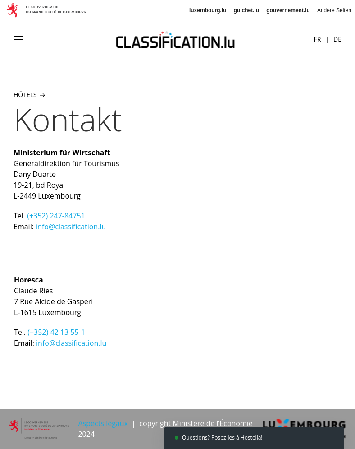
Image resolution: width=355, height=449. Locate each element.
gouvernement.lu (288, 10)
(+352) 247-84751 (56, 216)
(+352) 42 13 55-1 (56, 332)
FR (317, 39)
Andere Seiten (334, 10)
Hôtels (29, 94)
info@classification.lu (71, 226)
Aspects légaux (102, 423)
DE (337, 39)
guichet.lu (246, 10)
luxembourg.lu (208, 10)
